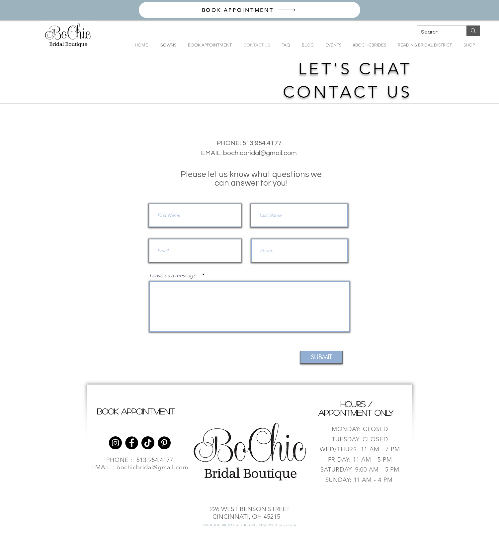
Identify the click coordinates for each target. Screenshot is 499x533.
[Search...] (437, 32)
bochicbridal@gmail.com (260, 153)
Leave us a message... (174, 275)
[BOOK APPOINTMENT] (249, 10)
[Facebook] (131, 442)
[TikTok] (147, 442)
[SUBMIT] (321, 357)
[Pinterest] (164, 442)
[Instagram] (115, 442)
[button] (165, 45)
